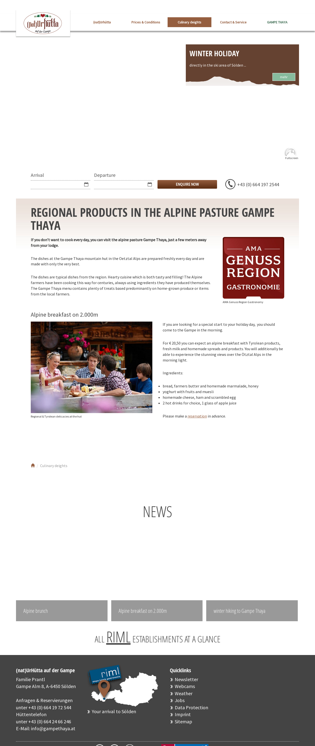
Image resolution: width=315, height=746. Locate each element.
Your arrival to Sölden (114, 711)
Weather (183, 693)
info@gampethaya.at (53, 728)
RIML (118, 636)
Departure (104, 175)
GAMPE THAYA (277, 22)
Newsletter (186, 679)
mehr (284, 77)
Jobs (180, 700)
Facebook (40, 439)
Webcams (185, 686)
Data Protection (191, 707)
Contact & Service (233, 22)
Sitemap (183, 721)
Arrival (37, 175)
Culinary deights (189, 22)
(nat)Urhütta (102, 22)
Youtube (54, 439)
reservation (197, 416)
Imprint (183, 714)
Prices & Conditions (145, 22)
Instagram (69, 439)
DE (295, 7)
